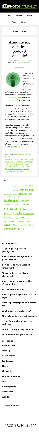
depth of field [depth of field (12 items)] (8, 194)
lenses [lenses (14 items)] (24, 201)
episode (12, 162)
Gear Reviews (8, 355)
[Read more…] (16, 146)
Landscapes (18, 155)
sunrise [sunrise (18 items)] (15, 221)
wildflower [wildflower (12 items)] (30, 225)
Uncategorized (9, 386)
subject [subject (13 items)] (6, 221)
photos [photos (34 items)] (8, 217)
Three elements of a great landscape (19, 316)
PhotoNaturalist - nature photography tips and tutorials (19, 6)
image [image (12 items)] (19, 197)
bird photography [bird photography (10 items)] (14, 186)
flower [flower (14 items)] (30, 194)
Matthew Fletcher (14, 97)
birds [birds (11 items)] (21, 186)
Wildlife (7, 157)
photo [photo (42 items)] (22, 208)
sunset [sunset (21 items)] (21, 221)
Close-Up (6, 350)
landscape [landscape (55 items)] (11, 200)
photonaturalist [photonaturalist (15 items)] (28, 214)
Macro (25, 155)
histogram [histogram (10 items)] (14, 197)
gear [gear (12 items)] (9, 197)
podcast (26, 169)
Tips (29, 155)
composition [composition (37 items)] (27, 189)
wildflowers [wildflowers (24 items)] (9, 228)
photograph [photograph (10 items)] (30, 209)
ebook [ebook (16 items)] (15, 194)
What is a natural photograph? (16, 311)
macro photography (12, 164)
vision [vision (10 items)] (16, 225)
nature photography (12, 166)
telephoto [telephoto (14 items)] (28, 221)
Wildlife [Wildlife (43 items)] (19, 228)
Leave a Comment (25, 63)
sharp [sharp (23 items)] (21, 217)
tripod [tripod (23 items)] (12, 224)
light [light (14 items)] (27, 201)
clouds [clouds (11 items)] (17, 190)
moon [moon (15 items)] (13, 205)
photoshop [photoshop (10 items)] (15, 218)
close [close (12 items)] (5, 190)
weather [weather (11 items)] (21, 225)
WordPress (21, 426)
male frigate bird (25, 164)
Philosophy (7, 371)
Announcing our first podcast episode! (19, 49)
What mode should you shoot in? (17, 334)
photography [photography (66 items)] (13, 213)
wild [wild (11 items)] (25, 225)
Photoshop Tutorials (11, 376)
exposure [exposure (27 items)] (22, 193)
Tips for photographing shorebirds (18, 329)
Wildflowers (7, 391)
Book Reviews (8, 345)
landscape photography (24, 162)
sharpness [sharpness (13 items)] (27, 218)
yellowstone (21, 171)
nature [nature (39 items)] (19, 204)
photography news (15, 169)
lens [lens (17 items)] (19, 201)
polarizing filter (10, 171)
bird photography (21, 159)
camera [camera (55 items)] (28, 185)
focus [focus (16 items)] (6, 197)
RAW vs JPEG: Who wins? (13, 289)
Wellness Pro (22, 424)
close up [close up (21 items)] (11, 190)
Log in (29, 426)
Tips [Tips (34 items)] (6, 224)
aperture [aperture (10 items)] (6, 186)
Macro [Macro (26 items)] (7, 204)
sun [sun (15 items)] (10, 221)
